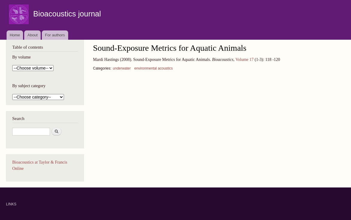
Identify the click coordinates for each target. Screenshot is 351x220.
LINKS (11, 204)
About (33, 35)
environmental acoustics (153, 68)
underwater (122, 68)
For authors (55, 35)
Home (15, 35)
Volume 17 (244, 59)
